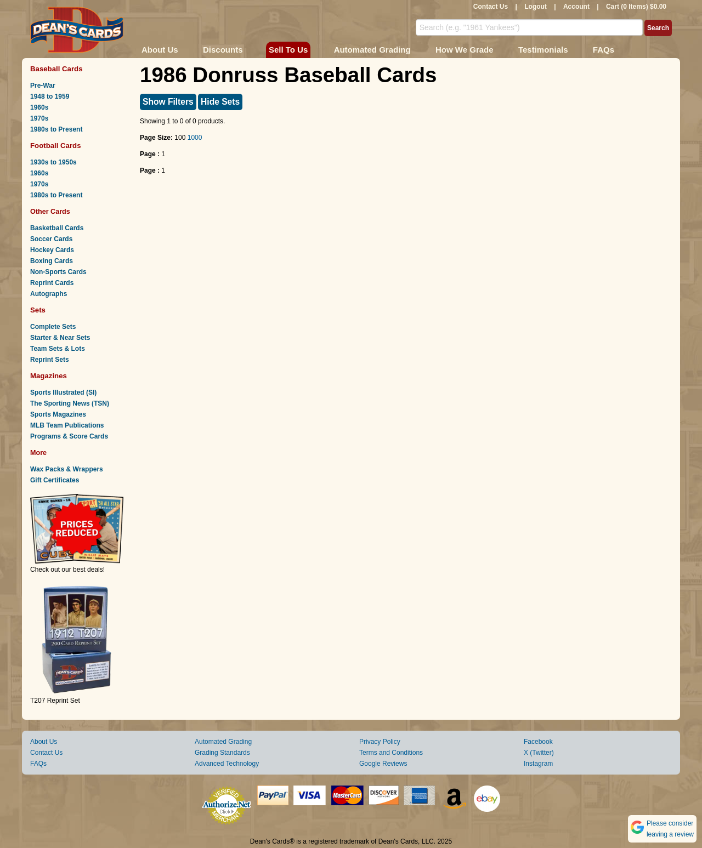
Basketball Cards (56, 228)
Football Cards (55, 145)
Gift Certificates (54, 480)
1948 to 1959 (49, 96)
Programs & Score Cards (69, 436)
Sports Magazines (58, 414)
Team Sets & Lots (57, 348)
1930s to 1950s (53, 162)
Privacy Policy (379, 741)
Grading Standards (222, 752)
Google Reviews (383, 763)
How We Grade (464, 49)
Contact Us (490, 6)
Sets (38, 310)
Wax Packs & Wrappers (66, 469)
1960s (39, 107)
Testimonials (543, 49)
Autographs (48, 294)
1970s (39, 118)
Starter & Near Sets (60, 338)
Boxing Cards (51, 261)
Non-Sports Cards (58, 272)
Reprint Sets (49, 359)
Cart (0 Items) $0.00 (636, 6)
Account (576, 6)
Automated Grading (372, 49)
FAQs (603, 49)
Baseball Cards (56, 69)
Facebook (538, 741)
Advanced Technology (227, 763)
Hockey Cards (52, 250)
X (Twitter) (539, 752)
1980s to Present (56, 129)
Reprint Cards (51, 283)
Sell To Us (288, 49)
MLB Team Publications (67, 425)
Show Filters (168, 101)
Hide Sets (220, 101)
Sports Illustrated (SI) (63, 392)
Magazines (48, 376)
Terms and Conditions (391, 752)
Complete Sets (53, 327)
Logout (535, 6)
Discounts (223, 49)
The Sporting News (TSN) (69, 403)
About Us (159, 49)
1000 (195, 137)
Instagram (538, 763)
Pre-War (42, 85)
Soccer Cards (51, 239)
